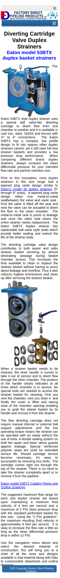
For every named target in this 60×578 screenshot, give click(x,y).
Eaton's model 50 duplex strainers (26, 189)
